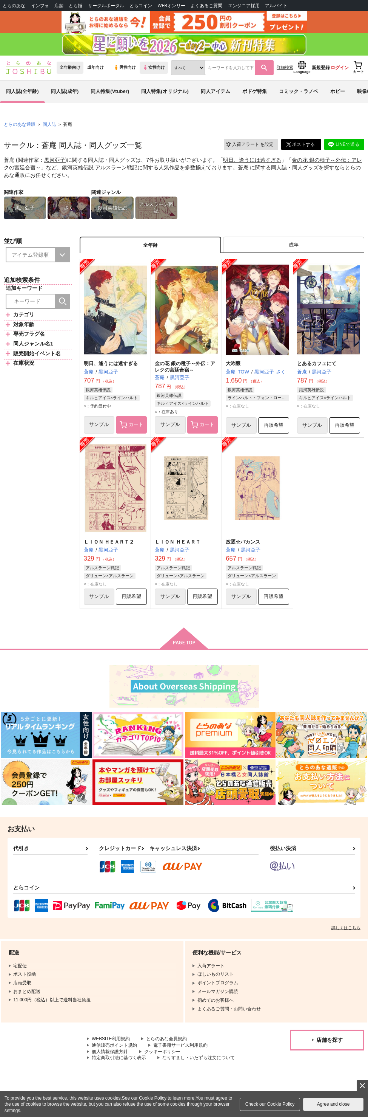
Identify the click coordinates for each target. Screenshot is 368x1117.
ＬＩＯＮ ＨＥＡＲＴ (177, 543)
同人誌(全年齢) (22, 92)
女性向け (154, 68)
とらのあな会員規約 (166, 1040)
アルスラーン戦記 (116, 168)
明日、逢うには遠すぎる (252, 161)
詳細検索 (285, 68)
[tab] (293, 245)
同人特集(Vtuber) (110, 92)
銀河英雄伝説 (78, 168)
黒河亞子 (54, 161)
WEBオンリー (171, 5)
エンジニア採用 (244, 5)
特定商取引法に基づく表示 (119, 1059)
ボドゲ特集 (254, 92)
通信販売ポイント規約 (114, 1046)
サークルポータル (106, 5)
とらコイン (140, 5)
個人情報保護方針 (110, 1053)
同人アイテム (215, 92)
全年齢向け (70, 68)
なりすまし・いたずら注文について (198, 1059)
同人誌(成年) (65, 92)
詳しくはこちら (345, 929)
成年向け (95, 68)
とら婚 (75, 5)
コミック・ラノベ (298, 92)
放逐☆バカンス (243, 543)
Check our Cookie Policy (270, 1104)
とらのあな (14, 5)
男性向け (125, 68)
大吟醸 (233, 364)
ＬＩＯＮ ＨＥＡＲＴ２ (109, 543)
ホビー (337, 92)
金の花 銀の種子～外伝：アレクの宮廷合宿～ (185, 368)
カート (131, 426)
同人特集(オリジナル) (165, 92)
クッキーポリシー (162, 1053)
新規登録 (321, 68)
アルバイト (276, 5)
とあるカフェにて (316, 364)
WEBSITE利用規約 (111, 1040)
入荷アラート (249, 145)
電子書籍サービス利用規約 (180, 1046)
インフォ (40, 5)
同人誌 (49, 125)
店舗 (58, 5)
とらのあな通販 (19, 125)
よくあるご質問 (206, 5)
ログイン (340, 68)
